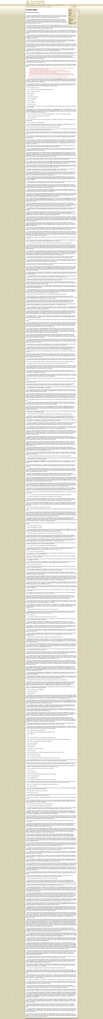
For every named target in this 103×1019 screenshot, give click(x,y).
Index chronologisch (39, 6)
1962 (45, 6)
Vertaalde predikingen (30, 6)
